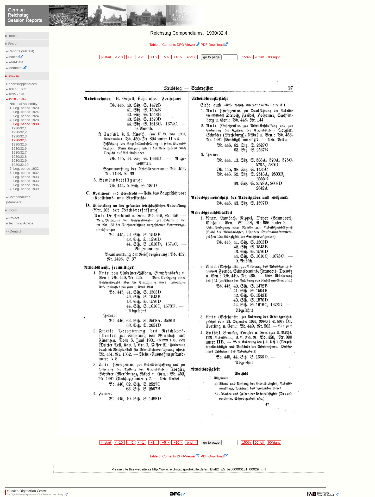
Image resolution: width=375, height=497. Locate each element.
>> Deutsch (13, 231)
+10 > (177, 57)
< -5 (131, 57)
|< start (106, 57)
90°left (259, 57)
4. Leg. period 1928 (24, 120)
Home (11, 36)
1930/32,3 (19, 136)
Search (12, 43)
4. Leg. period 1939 (24, 189)
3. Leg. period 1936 (24, 185)
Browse (13, 76)
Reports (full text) (21, 51)
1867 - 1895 (17, 89)
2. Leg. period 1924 (24, 112)
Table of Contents (162, 45)
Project (13, 218)
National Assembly (24, 104)
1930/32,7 (19, 152)
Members (17, 68)
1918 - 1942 (17, 99)
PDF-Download (214, 45)
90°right (273, 57)
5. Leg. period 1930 (24, 124)
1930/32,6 (19, 148)
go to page (211, 57)
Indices (16, 57)
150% (246, 57)
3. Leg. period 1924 (24, 116)
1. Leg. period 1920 (24, 108)
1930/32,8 (19, 157)
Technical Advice (21, 223)
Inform (12, 210)
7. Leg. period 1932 (24, 173)
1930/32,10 (20, 165)
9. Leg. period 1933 (24, 181)
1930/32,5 (19, 144)
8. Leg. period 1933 (24, 177)
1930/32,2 (19, 132)
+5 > (165, 57)
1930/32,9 (19, 160)
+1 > (153, 57)
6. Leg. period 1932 (24, 169)
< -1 (141, 57)
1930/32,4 (19, 140)
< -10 (119, 57)
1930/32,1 (19, 128)
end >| (191, 57)
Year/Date (15, 62)
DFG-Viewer (188, 45)
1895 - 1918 (17, 94)
